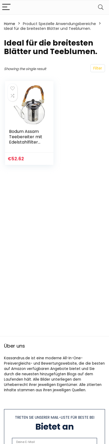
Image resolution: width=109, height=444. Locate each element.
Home (9, 23)
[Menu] (6, 7)
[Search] (100, 7)
